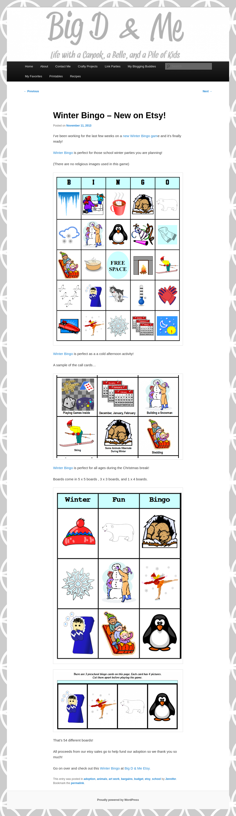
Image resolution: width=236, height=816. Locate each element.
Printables (56, 76)
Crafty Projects (87, 66)
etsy (147, 779)
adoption (89, 779)
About (44, 66)
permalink (77, 783)
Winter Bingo (63, 153)
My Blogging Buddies (142, 66)
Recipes (75, 76)
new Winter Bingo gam (140, 136)
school (156, 779)
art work (114, 779)
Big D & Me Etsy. (137, 768)
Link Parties (113, 66)
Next (207, 91)
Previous (31, 91)
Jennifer (170, 779)
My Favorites (33, 76)
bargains (127, 779)
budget (138, 779)
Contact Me (63, 66)
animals (102, 779)
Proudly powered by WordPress (118, 800)
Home (29, 66)
